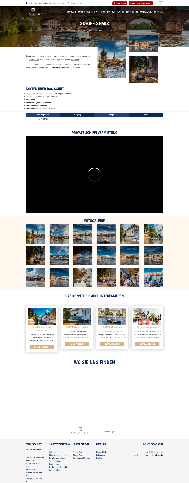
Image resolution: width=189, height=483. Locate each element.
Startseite (71, 12)
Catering (52, 452)
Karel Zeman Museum (81, 458)
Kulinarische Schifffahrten (103, 12)
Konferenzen (54, 464)
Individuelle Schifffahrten (141, 3)
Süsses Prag (30, 469)
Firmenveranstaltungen (58, 455)
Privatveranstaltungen (58, 458)
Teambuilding (54, 461)
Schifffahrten (84, 12)
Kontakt (160, 12)
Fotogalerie (100, 455)
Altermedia (159, 455)
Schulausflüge (54, 470)
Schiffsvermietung (148, 12)
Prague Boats (78, 452)
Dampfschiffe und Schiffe (127, 12)
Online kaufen (120, 3)
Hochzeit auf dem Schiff (58, 467)
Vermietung (76, 59)
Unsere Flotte (101, 452)
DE (161, 3)
